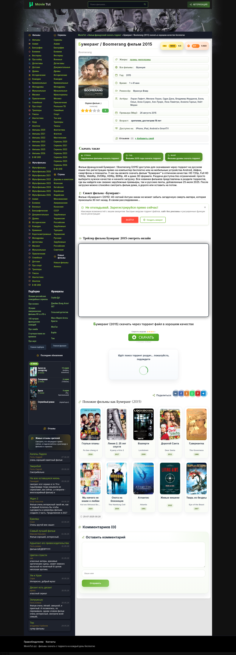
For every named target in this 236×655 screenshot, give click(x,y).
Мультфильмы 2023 (41, 183)
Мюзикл (36, 94)
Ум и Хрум (35, 575)
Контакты (51, 641)
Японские (58, 183)
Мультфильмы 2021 (41, 175)
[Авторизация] (198, 5)
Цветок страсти (38, 555)
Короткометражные (41, 234)
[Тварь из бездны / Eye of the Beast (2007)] (197, 487)
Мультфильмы (39, 167)
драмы (133, 59)
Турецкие (58, 230)
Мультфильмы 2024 (41, 187)
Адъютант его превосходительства (49, 543)
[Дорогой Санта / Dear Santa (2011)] (170, 432)
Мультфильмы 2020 (41, 171)
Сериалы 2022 (60, 149)
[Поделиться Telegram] (203, 393)
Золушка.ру (36, 599)
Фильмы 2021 (38, 133)
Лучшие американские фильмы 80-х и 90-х (37, 311)
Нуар (34, 122)
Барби (53, 332)
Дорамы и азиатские (63, 179)
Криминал (37, 230)
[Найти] (144, 4)
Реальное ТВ (60, 106)
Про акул (32, 341)
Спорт (56, 114)
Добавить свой (144, 138)
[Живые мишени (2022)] (170, 487)
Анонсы (57, 266)
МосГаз (54, 327)
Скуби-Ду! (55, 297)
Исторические (38, 75)
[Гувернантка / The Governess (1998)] (197, 432)
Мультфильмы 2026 (41, 195)
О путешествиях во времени (36, 335)
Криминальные (39, 83)
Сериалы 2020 (60, 141)
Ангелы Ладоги (38, 454)
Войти (130, 219)
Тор (32, 622)
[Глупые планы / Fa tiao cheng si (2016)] (90, 432)
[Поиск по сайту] (118, 5)
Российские (59, 222)
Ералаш (34, 519)
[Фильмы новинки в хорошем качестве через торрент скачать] (41, 4)
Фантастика (37, 118)
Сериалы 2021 (60, 145)
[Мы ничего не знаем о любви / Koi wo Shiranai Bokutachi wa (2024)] (90, 487)
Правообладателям (33, 641)
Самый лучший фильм (42, 531)
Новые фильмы (61, 262)
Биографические (40, 210)
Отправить (95, 583)
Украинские (59, 218)
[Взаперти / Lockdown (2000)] (143, 432)
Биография (37, 47)
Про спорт (37, 106)
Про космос (33, 304)
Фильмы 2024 (38, 145)
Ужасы (35, 114)
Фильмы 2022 (38, 137)
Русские (57, 238)
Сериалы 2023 (60, 153)
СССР (56, 210)
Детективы (37, 63)
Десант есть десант (41, 587)
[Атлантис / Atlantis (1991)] (143, 487)
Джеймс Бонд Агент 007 (60, 305)
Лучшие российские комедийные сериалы (38, 297)
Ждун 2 (34, 498)
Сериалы (58, 40)
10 (83, 110)
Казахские (59, 206)
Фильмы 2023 (38, 141)
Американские (61, 202)
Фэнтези (36, 126)
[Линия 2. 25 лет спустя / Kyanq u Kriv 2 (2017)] (117, 432)
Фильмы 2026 (38, 153)
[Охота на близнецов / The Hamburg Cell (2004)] (117, 487)
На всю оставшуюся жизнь (45, 478)
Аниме (35, 43)
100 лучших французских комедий (34, 321)
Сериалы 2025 (60, 161)
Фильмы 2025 (38, 149)
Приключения (38, 98)
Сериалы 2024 (60, 157)
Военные (36, 206)
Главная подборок (37, 347)
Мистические (60, 137)
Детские (36, 67)
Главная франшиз (59, 346)
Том (53, 338)
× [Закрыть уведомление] (205, 207)
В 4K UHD (36, 157)
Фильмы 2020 (38, 130)
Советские (59, 249)
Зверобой (35, 466)
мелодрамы (144, 59)
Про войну (37, 59)
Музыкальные (39, 90)
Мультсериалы (61, 94)
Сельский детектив (59, 312)
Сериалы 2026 (60, 165)
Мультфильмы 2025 (41, 191)
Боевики (36, 51)
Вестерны (36, 55)
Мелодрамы (38, 86)
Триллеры (37, 110)
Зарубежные (60, 214)
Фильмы (36, 40)
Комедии (36, 79)
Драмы (35, 71)
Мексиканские (60, 199)
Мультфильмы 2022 (41, 179)
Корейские (59, 191)
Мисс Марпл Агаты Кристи (59, 319)
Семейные (37, 102)
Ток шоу (57, 118)
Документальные (40, 214)
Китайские (59, 187)
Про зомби (33, 329)
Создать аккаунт (155, 220)
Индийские (59, 195)
